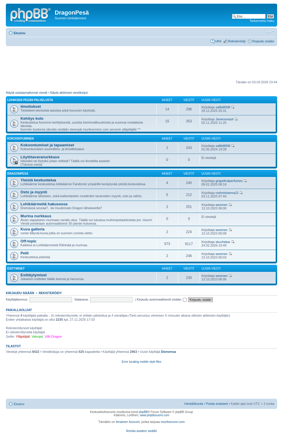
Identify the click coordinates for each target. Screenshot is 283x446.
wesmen (222, 204)
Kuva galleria (32, 229)
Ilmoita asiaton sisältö (141, 431)
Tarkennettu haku (262, 20)
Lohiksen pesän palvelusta (30, 100)
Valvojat (37, 336)
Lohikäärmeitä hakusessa (44, 204)
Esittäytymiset (33, 275)
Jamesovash (225, 119)
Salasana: (81, 299)
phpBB (143, 412)
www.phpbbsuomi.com (154, 415)
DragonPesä (17, 173)
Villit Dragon (53, 336)
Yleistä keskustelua (38, 180)
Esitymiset (16, 268)
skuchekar (223, 242)
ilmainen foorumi (128, 422)
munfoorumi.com (173, 422)
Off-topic (28, 241)
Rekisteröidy (237, 41)
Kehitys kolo (31, 118)
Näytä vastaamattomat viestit (26, 92)
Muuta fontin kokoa (270, 31)
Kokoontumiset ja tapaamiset (47, 145)
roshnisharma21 (227, 193)
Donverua (168, 351)
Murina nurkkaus (36, 216)
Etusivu (19, 33)
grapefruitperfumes (229, 181)
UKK (218, 41)
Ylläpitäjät (23, 336)
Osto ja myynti (33, 192)
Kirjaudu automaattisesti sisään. (162, 299)
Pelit (24, 253)
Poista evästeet (217, 403)
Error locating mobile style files (142, 361)
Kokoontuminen (20, 138)
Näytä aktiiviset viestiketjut (69, 92)
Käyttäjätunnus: (17, 299)
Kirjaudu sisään (263, 41)
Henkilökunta (193, 403)
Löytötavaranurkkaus (39, 157)
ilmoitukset (30, 106)
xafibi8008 (223, 107)
